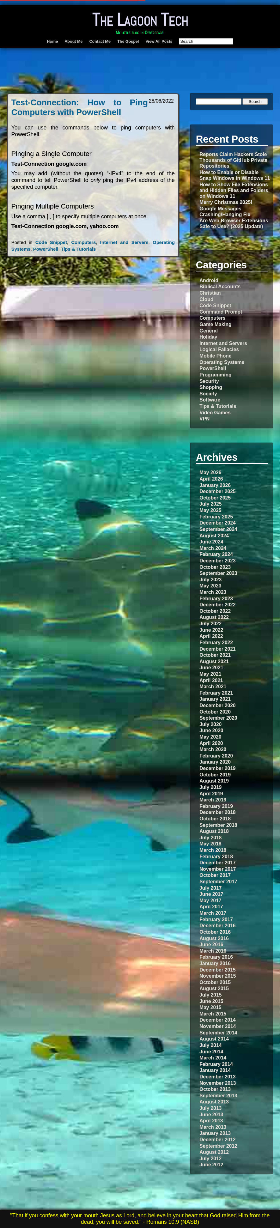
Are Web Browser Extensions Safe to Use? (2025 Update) (233, 223)
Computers (83, 242)
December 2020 (217, 705)
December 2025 (217, 491)
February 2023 (216, 598)
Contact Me (100, 41)
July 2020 (210, 724)
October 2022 (215, 611)
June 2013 (211, 1114)
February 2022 (216, 642)
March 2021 (212, 686)
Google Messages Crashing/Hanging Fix (224, 211)
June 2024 (211, 541)
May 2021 (210, 674)
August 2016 (214, 938)
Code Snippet (51, 242)
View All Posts (159, 41)
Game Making (215, 324)
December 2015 (217, 969)
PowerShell (45, 249)
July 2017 (210, 888)
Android (208, 280)
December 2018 (217, 812)
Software (209, 399)
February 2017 (216, 919)
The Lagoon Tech (140, 20)
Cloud (206, 299)
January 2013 (215, 1133)
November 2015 (217, 976)
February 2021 (216, 693)
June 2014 (211, 1051)
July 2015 (210, 994)
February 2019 (216, 806)
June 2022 (211, 630)
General (208, 330)
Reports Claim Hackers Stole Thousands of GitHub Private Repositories (233, 160)
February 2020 (216, 755)
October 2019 (215, 774)
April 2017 (211, 906)
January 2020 (215, 762)
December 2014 (217, 1020)
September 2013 (218, 1095)
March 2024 (212, 548)
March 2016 (212, 951)
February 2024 (216, 554)
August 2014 (214, 1038)
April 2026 (211, 478)
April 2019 (211, 793)
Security (209, 381)
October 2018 (215, 818)
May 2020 (210, 736)
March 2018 (212, 850)
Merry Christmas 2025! (225, 202)
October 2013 (215, 1089)
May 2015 (210, 1007)
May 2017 (210, 900)
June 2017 (211, 894)
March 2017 (212, 913)
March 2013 (212, 1127)
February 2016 (216, 957)
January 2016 (215, 963)
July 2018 (210, 837)
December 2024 (217, 522)
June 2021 (211, 667)
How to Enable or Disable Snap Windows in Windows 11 (234, 175)
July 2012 (210, 1158)
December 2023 (217, 560)
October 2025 (215, 497)
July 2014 (210, 1045)
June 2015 (211, 1001)
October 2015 (215, 982)
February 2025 (216, 516)
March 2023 (212, 592)
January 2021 (215, 699)
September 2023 (218, 573)
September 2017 (218, 881)
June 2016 (211, 944)
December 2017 (217, 862)
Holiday (208, 337)
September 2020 (218, 718)
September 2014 (218, 1032)
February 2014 (216, 1064)
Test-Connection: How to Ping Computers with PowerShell (79, 107)
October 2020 (215, 711)
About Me (74, 41)
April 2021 (211, 680)
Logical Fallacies (219, 349)
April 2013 (211, 1120)
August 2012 (214, 1152)
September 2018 (218, 825)
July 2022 (210, 623)
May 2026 (210, 472)
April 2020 (211, 743)
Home (52, 41)
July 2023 (210, 579)
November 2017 (217, 869)
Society (208, 393)
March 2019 (212, 799)
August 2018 (214, 831)
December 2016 (217, 925)
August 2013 (214, 1101)
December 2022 (217, 604)
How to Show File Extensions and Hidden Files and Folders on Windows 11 (233, 190)
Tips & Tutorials (78, 249)
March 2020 (212, 749)
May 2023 (210, 585)
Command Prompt (220, 311)
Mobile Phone (215, 355)
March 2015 (212, 1013)
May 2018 (210, 843)
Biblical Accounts (220, 286)
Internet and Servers (124, 242)
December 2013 (217, 1076)
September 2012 (218, 1146)
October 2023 (215, 567)
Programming (215, 374)
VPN (204, 418)
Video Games (215, 412)
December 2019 (217, 768)
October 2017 (215, 875)
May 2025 (210, 510)
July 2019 (210, 787)
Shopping (210, 387)
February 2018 (216, 856)
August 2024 (214, 535)
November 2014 (217, 1026)
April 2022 (211, 636)
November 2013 (217, 1083)
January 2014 (215, 1070)
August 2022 (214, 617)
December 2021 (217, 649)
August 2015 (214, 988)
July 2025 (210, 504)
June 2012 (211, 1164)
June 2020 (211, 730)
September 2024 (218, 529)
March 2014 (212, 1057)
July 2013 (210, 1108)
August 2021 (214, 661)
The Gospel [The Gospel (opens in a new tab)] (128, 41)
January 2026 (215, 485)
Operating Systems (221, 362)
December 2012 (217, 1139)
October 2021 (215, 655)
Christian (210, 293)
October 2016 (215, 932)
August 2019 (214, 780)
